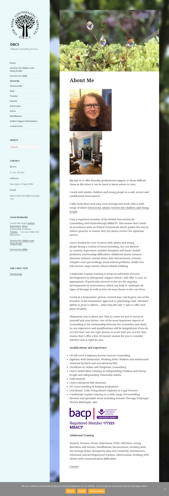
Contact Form (16, 126)
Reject (82, 491)
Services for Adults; (99, 207)
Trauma (13, 96)
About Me (14, 81)
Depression (15, 106)
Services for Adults (19, 76)
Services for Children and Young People (22, 69)
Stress (13, 111)
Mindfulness (16, 116)
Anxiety (13, 101)
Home (13, 63)
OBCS (14, 44)
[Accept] (165, 489)
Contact (74, 466)
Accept (70, 491)
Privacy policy (96, 491)
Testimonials (16, 86)
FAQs (12, 91)
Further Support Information (23, 121)
